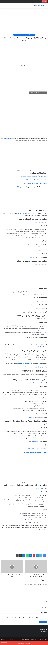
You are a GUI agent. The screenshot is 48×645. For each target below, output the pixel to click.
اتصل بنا (45, 633)
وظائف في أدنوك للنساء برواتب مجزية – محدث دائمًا (35, 452)
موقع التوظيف (38, 346)
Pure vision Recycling (38, 424)
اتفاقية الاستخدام (43, 631)
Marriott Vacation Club (38, 382)
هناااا (18, 187)
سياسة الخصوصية (43, 629)
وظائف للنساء (21, 31)
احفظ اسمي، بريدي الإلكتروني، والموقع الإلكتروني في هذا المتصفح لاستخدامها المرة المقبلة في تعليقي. (26, 617)
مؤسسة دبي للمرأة (22, 213)
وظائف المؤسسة (8, 138)
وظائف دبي (23, 34)
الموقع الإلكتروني (35, 441)
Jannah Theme (4, 642)
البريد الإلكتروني (43, 607)
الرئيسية (27, 31)
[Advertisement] (24, 20)
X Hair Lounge (40, 488)
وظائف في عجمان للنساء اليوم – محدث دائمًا (37, 448)
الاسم (45, 601)
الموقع (30, 257)
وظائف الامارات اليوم (30, 34)
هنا (20, 312)
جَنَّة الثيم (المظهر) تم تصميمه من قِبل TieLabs (10, 639)
